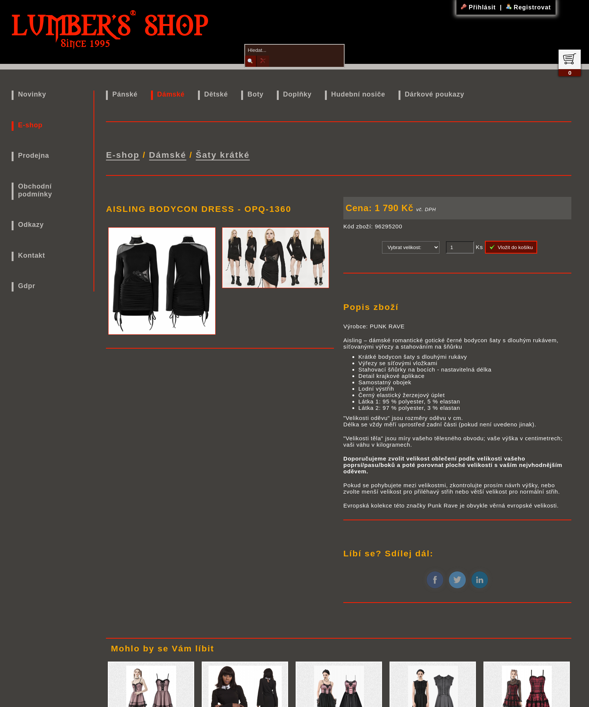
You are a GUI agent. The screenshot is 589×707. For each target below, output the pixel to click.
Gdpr (26, 286)
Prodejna (33, 155)
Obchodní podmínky (35, 190)
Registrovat (528, 7)
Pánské (124, 94)
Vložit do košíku (511, 246)
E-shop (30, 125)
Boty (256, 94)
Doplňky (297, 94)
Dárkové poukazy (434, 94)
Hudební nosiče (358, 94)
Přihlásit (479, 7)
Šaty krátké (223, 154)
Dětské (216, 94)
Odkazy (31, 224)
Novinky (32, 94)
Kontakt (31, 255)
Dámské (170, 94)
